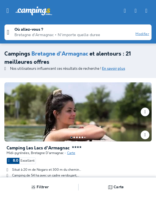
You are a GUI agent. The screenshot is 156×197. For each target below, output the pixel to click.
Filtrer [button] (40, 187)
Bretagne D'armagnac (47, 153)
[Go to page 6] (84, 137)
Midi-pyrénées (18, 153)
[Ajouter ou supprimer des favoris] (145, 135)
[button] (7, 10)
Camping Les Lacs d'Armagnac (38, 148)
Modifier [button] (142, 34)
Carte (71, 153)
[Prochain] (145, 112)
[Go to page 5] (82, 137)
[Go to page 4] (79, 137)
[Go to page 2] (74, 137)
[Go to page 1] (71, 137)
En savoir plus (113, 69)
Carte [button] (116, 187)
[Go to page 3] (77, 137)
